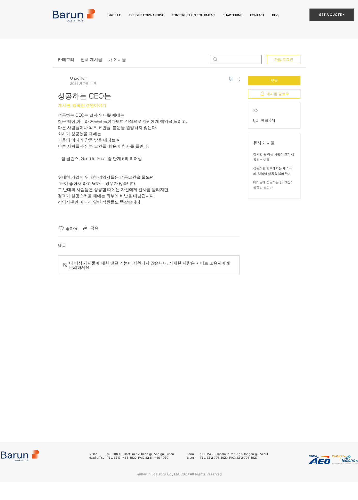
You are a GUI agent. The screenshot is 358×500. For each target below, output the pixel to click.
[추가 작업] (236, 79)
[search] (235, 59)
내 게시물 (117, 59)
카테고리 (66, 59)
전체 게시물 (91, 59)
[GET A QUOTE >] (331, 15)
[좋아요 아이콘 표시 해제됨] (61, 228)
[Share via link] (90, 228)
